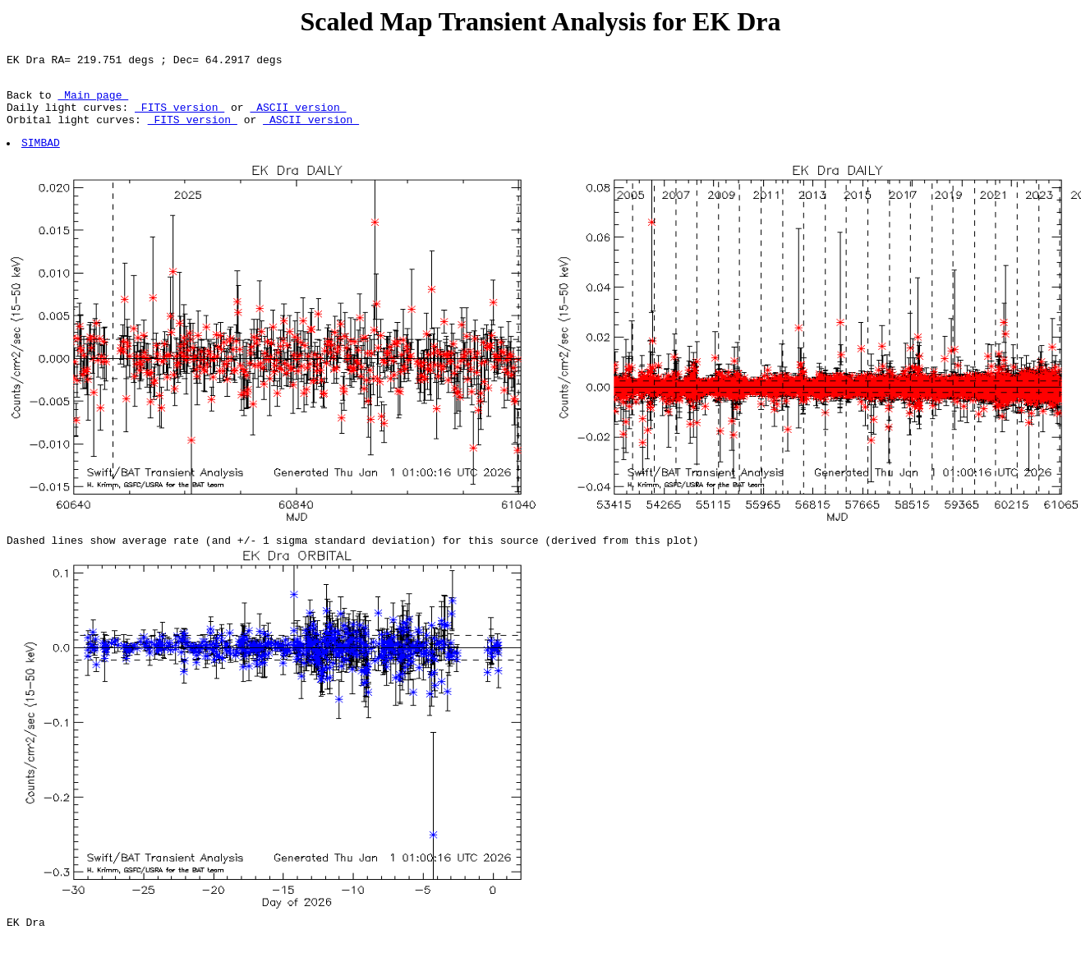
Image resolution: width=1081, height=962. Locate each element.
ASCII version (298, 116)
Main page (93, 101)
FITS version (179, 116)
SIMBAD (41, 157)
